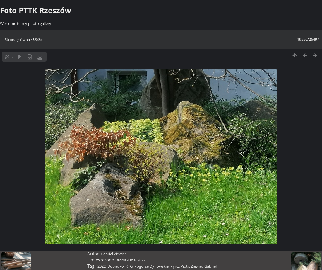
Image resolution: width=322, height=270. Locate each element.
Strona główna (17, 39)
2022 (101, 266)
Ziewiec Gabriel (204, 266)
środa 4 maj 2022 (130, 260)
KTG (129, 266)
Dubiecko (115, 266)
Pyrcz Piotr (179, 266)
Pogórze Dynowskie (151, 266)
